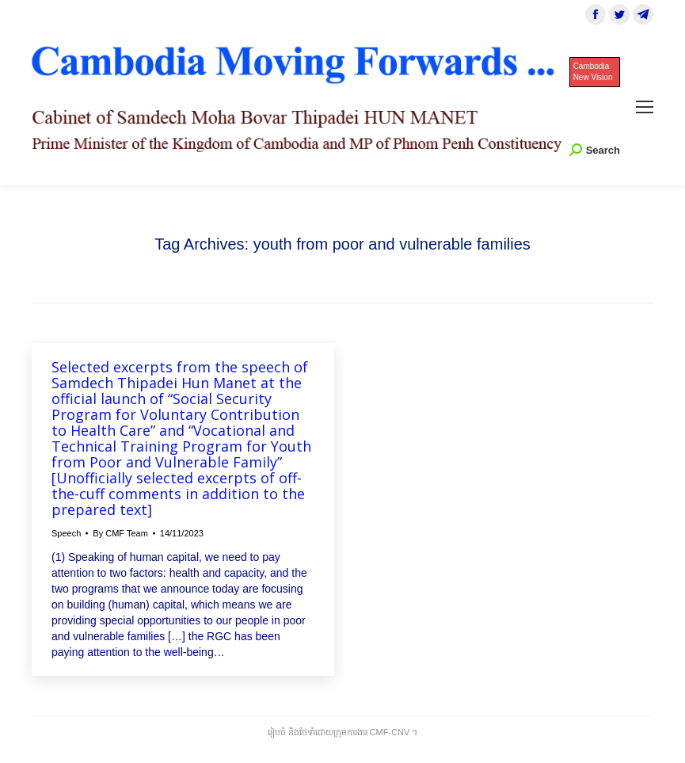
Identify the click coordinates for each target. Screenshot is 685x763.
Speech (66, 533)
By (120, 533)
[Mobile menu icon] (644, 107)
